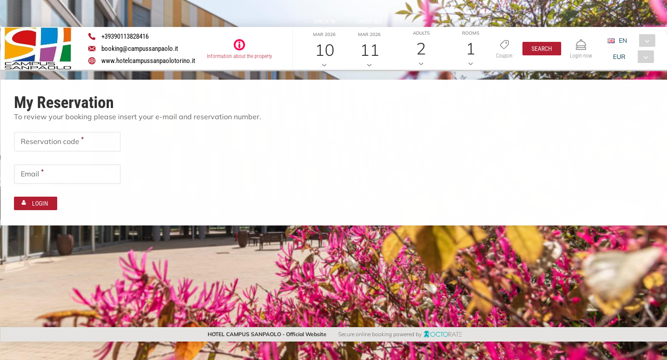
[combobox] (635, 40)
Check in (324, 21)
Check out (369, 21)
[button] (541, 48)
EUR (619, 57)
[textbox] (67, 142)
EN (623, 40)
